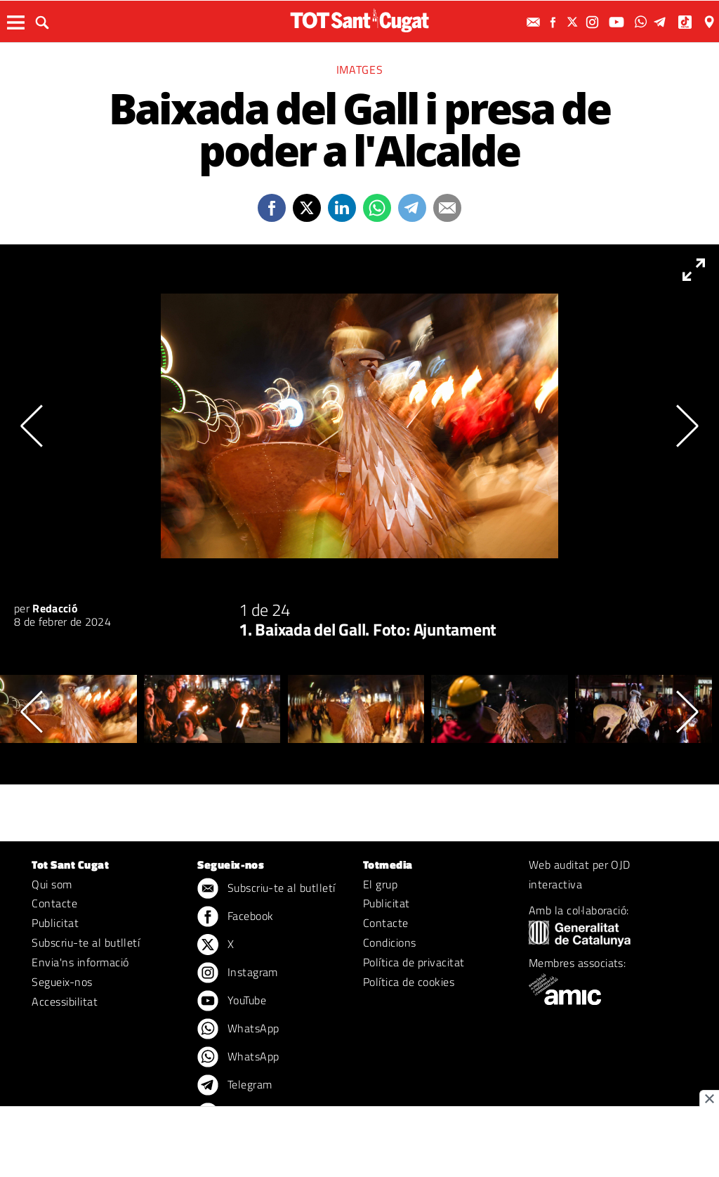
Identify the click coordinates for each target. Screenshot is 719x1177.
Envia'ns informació (80, 962)
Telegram (234, 1086)
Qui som (52, 884)
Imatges (359, 69)
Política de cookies (408, 981)
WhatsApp (238, 1029)
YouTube (231, 1001)
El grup (380, 884)
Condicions (389, 942)
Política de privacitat (414, 962)
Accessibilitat (65, 1001)
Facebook (235, 917)
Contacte (54, 903)
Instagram (237, 973)
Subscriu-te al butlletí (86, 942)
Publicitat (55, 922)
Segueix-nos (62, 981)
